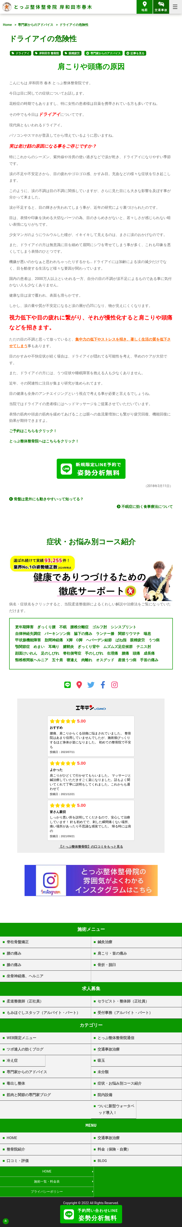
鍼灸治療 (105, 943)
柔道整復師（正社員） (25, 1002)
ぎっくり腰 (46, 628)
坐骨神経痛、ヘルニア (25, 977)
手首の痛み (149, 661)
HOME (12, 1139)
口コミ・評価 (18, 1162)
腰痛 (125, 655)
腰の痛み (14, 954)
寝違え (72, 661)
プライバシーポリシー (45, 1183)
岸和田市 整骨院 (49, 53)
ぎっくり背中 (89, 648)
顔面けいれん (26, 655)
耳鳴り (53, 648)
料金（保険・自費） (114, 1150)
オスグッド (105, 661)
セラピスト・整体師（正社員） (123, 1002)
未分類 (103, 1073)
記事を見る (137, 53)
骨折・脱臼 (107, 966)
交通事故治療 (109, 1050)
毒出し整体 (16, 1085)
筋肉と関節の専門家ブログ (29, 1096)
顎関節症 (22, 648)
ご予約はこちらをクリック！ (33, 431)
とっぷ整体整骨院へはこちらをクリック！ (44, 441)
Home (7, 25)
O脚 (79, 641)
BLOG (102, 1162)
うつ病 (154, 641)
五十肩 (57, 661)
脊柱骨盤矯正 (18, 943)
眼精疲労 (74, 53)
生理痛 (112, 655)
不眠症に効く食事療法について (145, 508)
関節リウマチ (129, 635)
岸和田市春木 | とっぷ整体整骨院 (91, 1201)
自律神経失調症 (28, 635)
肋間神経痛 (54, 641)
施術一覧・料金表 (136, 1173)
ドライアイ (22, 53)
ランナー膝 (105, 635)
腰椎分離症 (79, 628)
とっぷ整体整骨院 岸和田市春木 (53, 6)
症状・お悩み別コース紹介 (120, 1085)
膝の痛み (14, 966)
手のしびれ (94, 655)
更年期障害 (24, 628)
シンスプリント (123, 628)
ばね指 (120, 641)
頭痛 (136, 655)
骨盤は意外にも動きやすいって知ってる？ (46, 500)
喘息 (147, 635)
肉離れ (86, 661)
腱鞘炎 (68, 648)
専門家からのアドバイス (35, 25)
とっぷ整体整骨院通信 (116, 1039)
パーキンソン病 (57, 635)
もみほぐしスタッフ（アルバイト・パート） (43, 1014)
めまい (39, 648)
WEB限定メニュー (21, 1039)
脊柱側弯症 (72, 655)
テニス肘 (143, 648)
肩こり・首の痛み (112, 954)
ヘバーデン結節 (99, 641)
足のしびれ (50, 655)
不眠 (63, 628)
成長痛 (149, 655)
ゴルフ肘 (99, 628)
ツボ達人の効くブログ (25, 1050)
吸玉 (101, 1062)
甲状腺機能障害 (28, 641)
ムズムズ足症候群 (118, 648)
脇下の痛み (83, 635)
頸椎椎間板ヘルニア (31, 661)
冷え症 (12, 1062)
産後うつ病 (127, 661)
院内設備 (105, 1096)
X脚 (70, 641)
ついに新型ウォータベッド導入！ (116, 1110)
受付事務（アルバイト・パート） (125, 1014)
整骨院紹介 (16, 1150)
